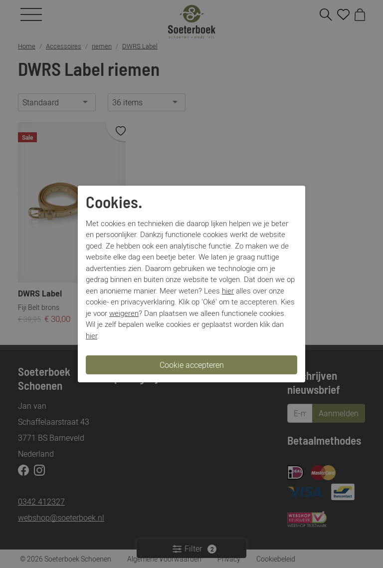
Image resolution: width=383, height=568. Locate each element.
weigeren (124, 313)
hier (228, 290)
